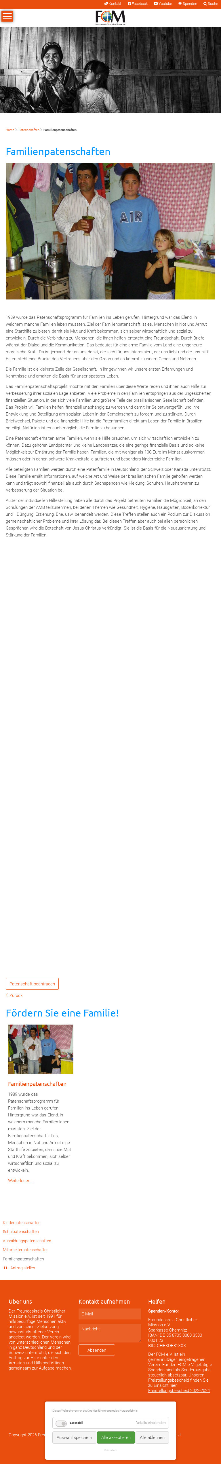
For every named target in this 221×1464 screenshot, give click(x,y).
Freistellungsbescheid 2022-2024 (179, 1390)
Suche (213, 3)
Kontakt (115, 3)
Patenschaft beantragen (32, 984)
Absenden (96, 1350)
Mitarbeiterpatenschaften (26, 1249)
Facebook (140, 3)
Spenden (190, 3)
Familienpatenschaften (37, 1083)
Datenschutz (110, 1450)
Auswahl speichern (74, 1437)
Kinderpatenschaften (22, 1222)
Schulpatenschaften (21, 1231)
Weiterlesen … (21, 1180)
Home (10, 130)
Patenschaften (28, 130)
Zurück (15, 995)
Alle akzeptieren (116, 1437)
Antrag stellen (22, 1268)
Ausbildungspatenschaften (27, 1241)
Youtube (165, 3)
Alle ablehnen (152, 1437)
